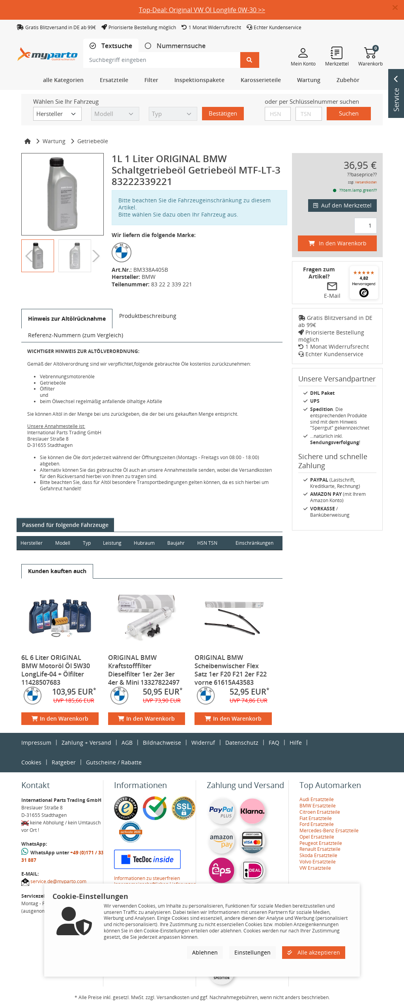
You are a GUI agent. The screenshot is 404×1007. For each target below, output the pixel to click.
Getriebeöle (92, 141)
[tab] (110, 46)
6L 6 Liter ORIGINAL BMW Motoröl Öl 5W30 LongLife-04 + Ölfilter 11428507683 (55, 670)
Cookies (31, 762)
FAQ (274, 742)
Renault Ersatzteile (319, 849)
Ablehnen (205, 952)
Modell (63, 543)
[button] (398, 8)
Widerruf (203, 742)
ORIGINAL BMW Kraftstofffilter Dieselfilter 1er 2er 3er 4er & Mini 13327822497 (144, 670)
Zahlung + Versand (86, 742)
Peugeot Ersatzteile (320, 843)
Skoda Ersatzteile (318, 855)
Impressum (36, 742)
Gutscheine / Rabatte (114, 762)
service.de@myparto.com (58, 881)
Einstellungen (252, 952)
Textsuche (116, 46)
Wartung (54, 141)
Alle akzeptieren (313, 952)
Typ (87, 543)
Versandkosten (366, 182)
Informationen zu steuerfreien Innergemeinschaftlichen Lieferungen (155, 881)
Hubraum (145, 543)
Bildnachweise (162, 742)
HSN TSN (209, 543)
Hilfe (296, 742)
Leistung (113, 543)
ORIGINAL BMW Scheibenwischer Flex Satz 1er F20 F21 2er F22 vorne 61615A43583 (231, 670)
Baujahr (177, 543)
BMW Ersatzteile (317, 805)
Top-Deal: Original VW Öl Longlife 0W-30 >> (202, 10)
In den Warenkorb (60, 718)
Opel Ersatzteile (316, 836)
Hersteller (32, 543)
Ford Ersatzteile (316, 824)
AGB (127, 742)
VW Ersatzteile (315, 868)
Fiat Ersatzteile (315, 818)
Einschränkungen (254, 543)
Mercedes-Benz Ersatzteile (329, 830)
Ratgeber (64, 762)
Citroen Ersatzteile (319, 812)
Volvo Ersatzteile (317, 861)
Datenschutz (241, 742)
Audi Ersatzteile (316, 799)
